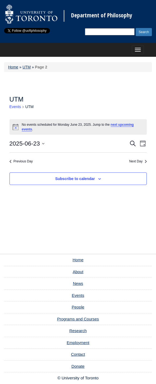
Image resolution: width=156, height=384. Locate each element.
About (78, 271)
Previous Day (21, 161)
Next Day (138, 161)
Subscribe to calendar (75, 179)
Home (13, 67)
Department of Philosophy (101, 15)
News (78, 283)
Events (15, 107)
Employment (78, 342)
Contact (78, 354)
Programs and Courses (78, 319)
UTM (27, 67)
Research (78, 330)
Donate (77, 366)
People (78, 307)
